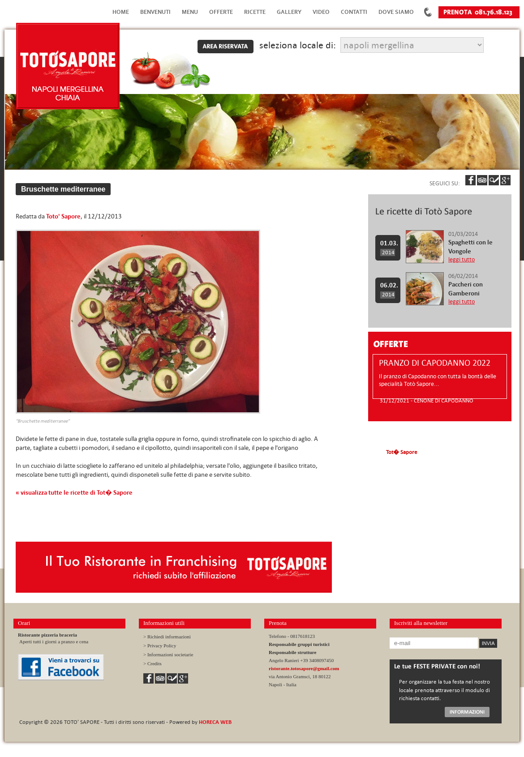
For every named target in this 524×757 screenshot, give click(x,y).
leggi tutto (461, 259)
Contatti (354, 12)
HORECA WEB (215, 722)
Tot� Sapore (401, 451)
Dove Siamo (396, 12)
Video (321, 12)
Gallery (289, 12)
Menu (190, 12)
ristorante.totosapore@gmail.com (304, 668)
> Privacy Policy (159, 645)
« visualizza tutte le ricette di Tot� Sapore (74, 492)
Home (120, 12)
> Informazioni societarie (168, 654)
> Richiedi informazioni (167, 636)
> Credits (152, 663)
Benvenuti (155, 12)
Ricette (255, 12)
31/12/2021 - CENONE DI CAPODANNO (426, 400)
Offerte (221, 12)
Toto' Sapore (63, 216)
